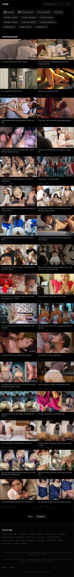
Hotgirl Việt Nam (51, 534)
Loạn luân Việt (6, 543)
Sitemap (4, 567)
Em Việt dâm (62, 534)
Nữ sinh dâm (40, 537)
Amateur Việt (20, 537)
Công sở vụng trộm (8, 540)
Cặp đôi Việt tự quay (8, 537)
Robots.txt (11, 567)
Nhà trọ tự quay (20, 540)
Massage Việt (32, 540)
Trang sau (40, 516)
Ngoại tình (24, 543)
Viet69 (5, 4)
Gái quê (60, 540)
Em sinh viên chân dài (53, 537)
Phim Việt (31, 534)
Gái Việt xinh (40, 534)
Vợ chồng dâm (51, 540)
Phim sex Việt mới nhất (9, 534)
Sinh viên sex (30, 537)
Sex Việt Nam (22, 534)
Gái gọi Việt (41, 540)
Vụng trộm (16, 543)
